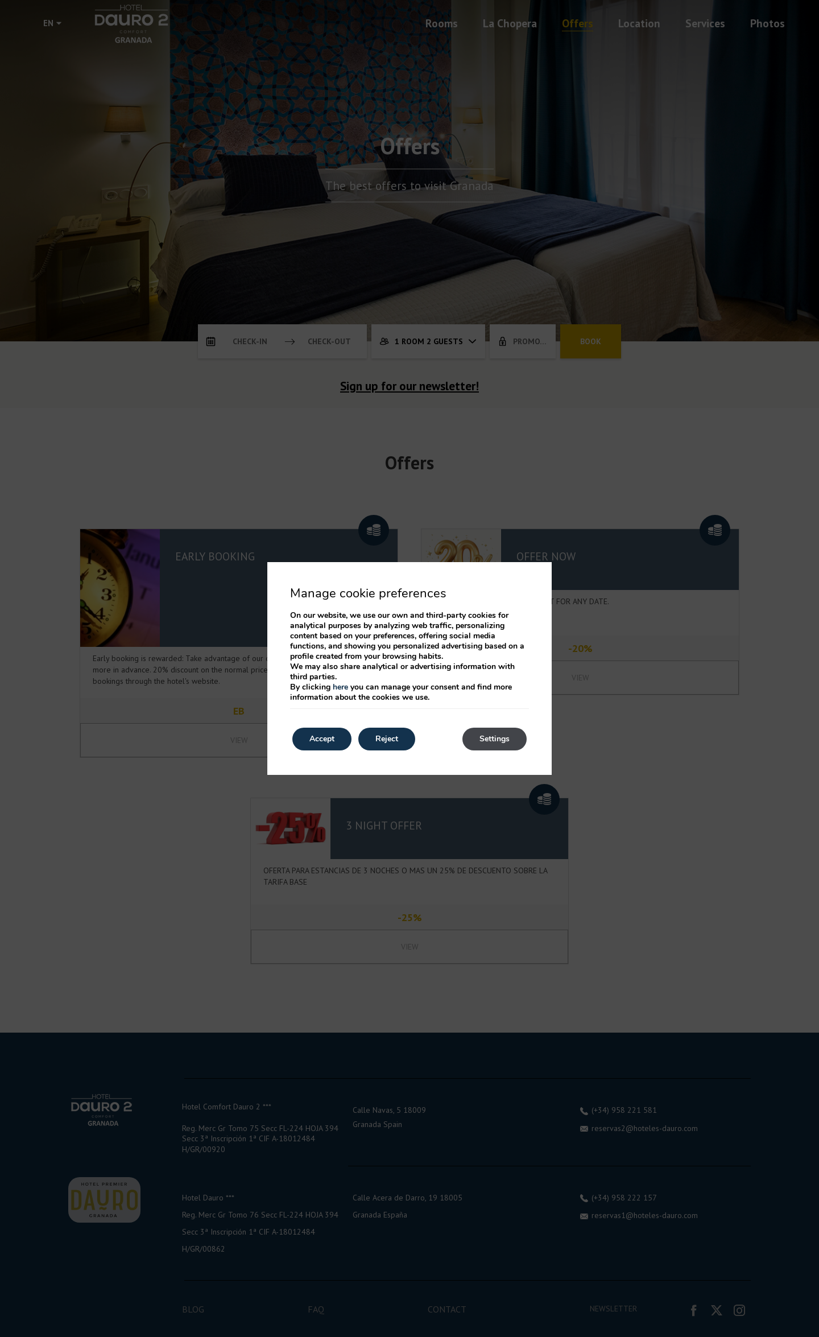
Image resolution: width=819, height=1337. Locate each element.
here (340, 687)
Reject (386, 738)
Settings (494, 738)
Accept (321, 738)
